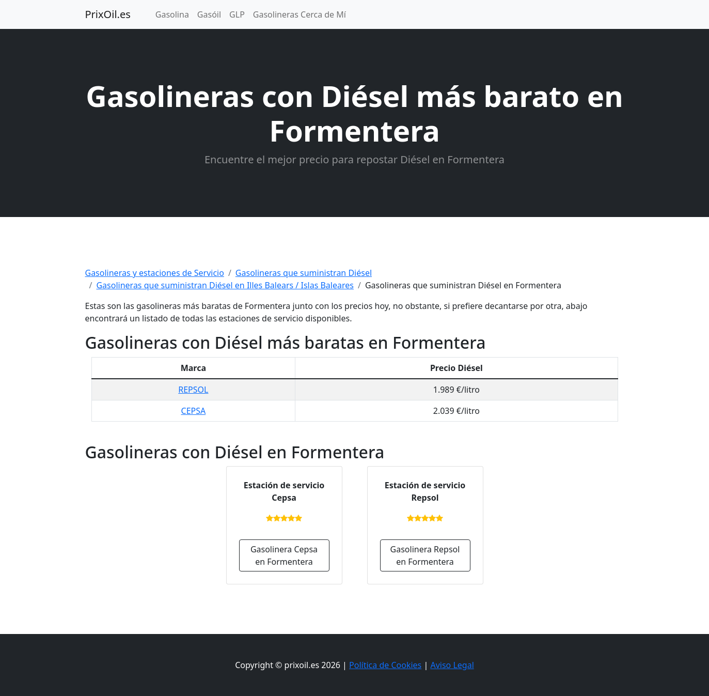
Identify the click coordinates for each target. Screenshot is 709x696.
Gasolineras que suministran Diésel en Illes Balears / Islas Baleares (225, 285)
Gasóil (209, 14)
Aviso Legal (452, 665)
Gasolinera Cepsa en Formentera (284, 555)
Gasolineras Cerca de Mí (299, 14)
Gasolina (172, 14)
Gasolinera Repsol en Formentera (425, 555)
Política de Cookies (385, 665)
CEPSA (193, 410)
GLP (237, 14)
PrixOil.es (108, 14)
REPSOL (193, 389)
